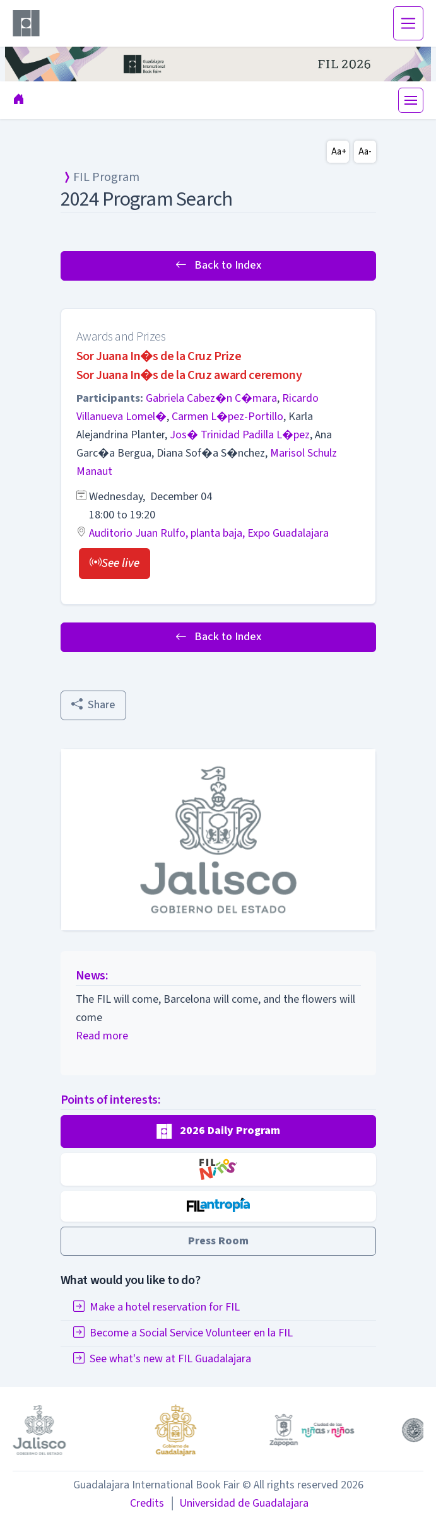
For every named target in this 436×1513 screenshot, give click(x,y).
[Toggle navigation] (408, 23)
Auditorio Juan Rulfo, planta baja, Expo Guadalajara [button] (209, 533)
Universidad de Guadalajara (238, 1503)
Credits (147, 1503)
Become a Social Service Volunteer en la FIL (183, 1333)
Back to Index (218, 265)
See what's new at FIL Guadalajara (162, 1359)
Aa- (365, 151)
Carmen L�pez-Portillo (227, 416)
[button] (114, 563)
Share (93, 705)
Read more (102, 1036)
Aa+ (338, 151)
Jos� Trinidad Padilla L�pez (240, 435)
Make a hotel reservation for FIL (156, 1307)
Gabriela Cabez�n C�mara (211, 398)
